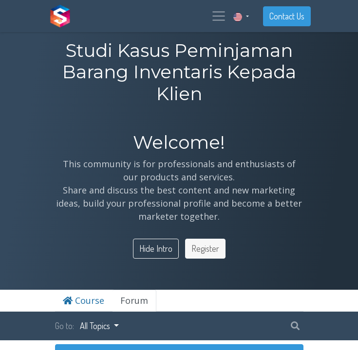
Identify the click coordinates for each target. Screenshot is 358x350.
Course (83, 300)
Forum (134, 300)
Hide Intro (155, 248)
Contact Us (286, 16)
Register (205, 248)
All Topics (96, 325)
